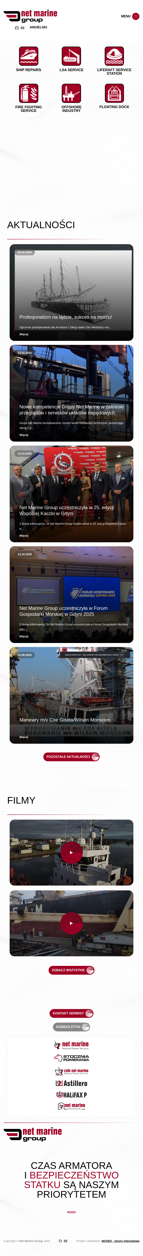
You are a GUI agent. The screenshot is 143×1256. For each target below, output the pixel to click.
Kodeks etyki (68, 1027)
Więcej (23, 334)
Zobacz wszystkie (68, 970)
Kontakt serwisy (68, 1013)
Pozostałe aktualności (68, 756)
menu (130, 16)
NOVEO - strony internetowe (120, 1241)
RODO (71, 1212)
